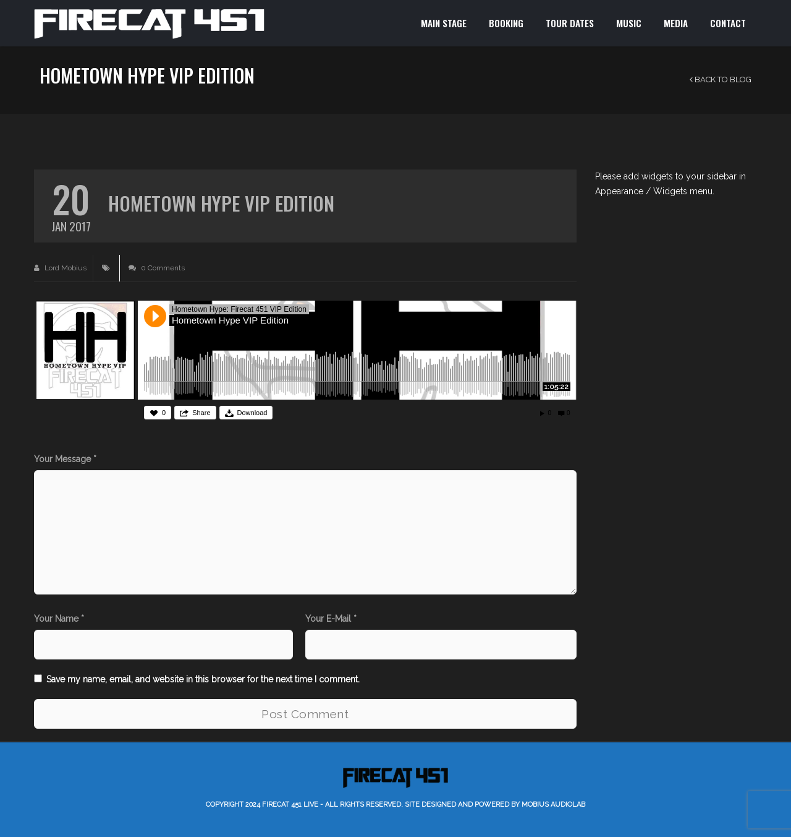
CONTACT (728, 23)
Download (252, 412)
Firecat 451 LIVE (290, 805)
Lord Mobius (60, 268)
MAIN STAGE (444, 23)
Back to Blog (720, 79)
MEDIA (676, 23)
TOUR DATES (570, 23)
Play (155, 316)
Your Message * (65, 459)
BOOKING (506, 23)
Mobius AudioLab (553, 805)
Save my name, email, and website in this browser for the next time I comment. (203, 679)
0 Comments (157, 268)
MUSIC (628, 23)
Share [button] (201, 412)
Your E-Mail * (331, 619)
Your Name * (59, 619)
